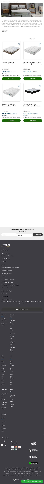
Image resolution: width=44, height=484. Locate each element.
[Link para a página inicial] (2, 2)
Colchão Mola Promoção (11, 1)
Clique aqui (5, 301)
